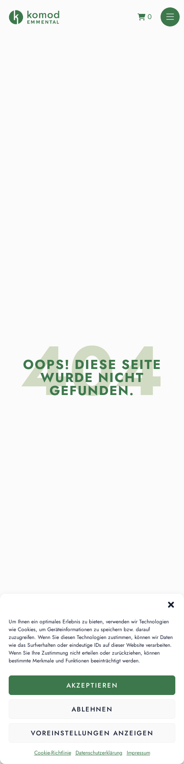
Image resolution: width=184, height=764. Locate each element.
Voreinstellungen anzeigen (92, 733)
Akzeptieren (92, 685)
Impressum (138, 753)
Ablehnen (92, 709)
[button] (171, 604)
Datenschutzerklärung (99, 753)
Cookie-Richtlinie (52, 753)
